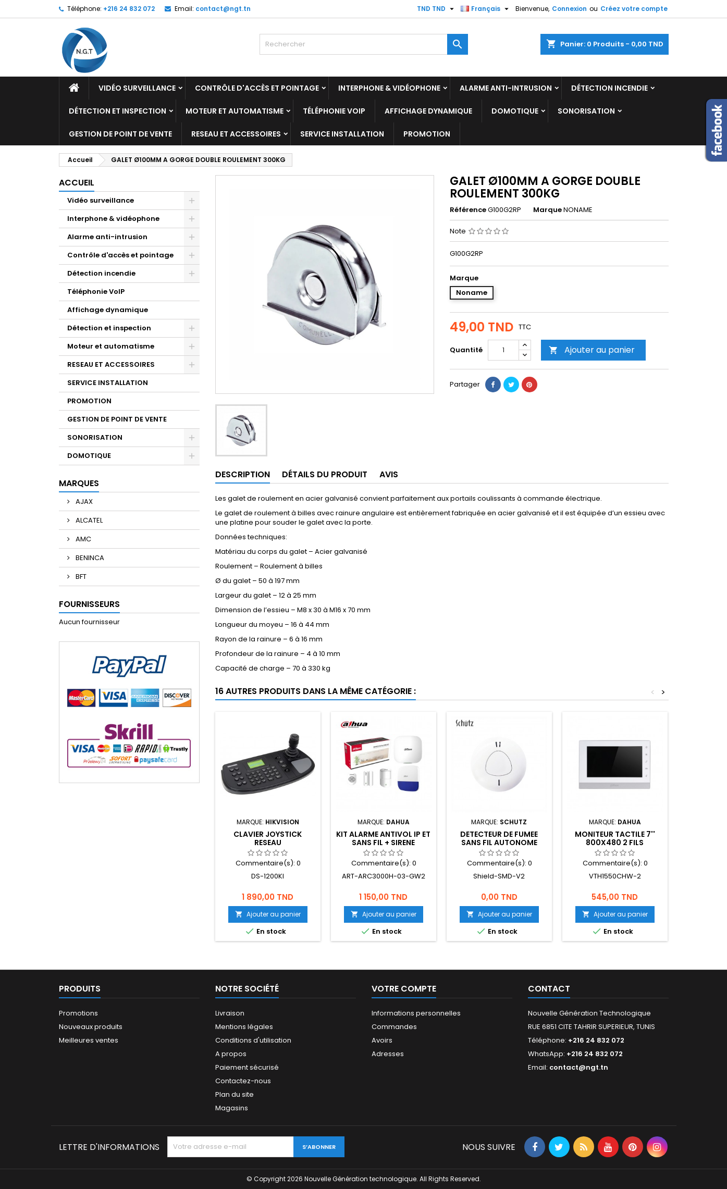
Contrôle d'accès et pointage (257, 88)
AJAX (83, 501)
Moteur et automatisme (235, 111)
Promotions (78, 1013)
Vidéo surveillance (137, 88)
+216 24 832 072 (129, 8)
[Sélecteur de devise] (437, 9)
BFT (80, 576)
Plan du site (234, 1094)
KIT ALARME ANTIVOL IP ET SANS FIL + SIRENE (383, 838)
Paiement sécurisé (247, 1067)
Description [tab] (242, 474)
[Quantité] (503, 350)
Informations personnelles (416, 1013)
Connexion (569, 8)
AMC (82, 539)
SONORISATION (586, 111)
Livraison (229, 1013)
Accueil (76, 183)
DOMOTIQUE (514, 111)
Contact (549, 989)
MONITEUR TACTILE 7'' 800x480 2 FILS (615, 838)
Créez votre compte (634, 8)
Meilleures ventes (88, 1040)
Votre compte (404, 989)
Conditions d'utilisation (253, 1040)
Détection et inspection (117, 111)
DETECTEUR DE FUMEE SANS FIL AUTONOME (499, 838)
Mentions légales (244, 1027)
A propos (231, 1054)
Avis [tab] (388, 474)
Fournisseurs (89, 604)
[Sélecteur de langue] (486, 9)
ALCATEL (88, 520)
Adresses (388, 1054)
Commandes (394, 1027)
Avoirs (382, 1040)
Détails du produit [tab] (324, 474)
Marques (79, 483)
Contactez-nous (243, 1081)
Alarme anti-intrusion (506, 88)
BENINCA (89, 558)
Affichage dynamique (428, 111)
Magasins (231, 1108)
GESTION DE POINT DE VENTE (120, 134)
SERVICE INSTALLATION (342, 134)
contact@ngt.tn (223, 8)
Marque (547, 210)
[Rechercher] (364, 44)
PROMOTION (426, 134)
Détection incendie (609, 88)
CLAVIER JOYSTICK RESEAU (267, 838)
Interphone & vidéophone (389, 88)
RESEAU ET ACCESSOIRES (236, 134)
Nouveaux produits (90, 1027)
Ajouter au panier (592, 350)
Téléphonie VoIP (334, 111)
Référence (468, 210)
